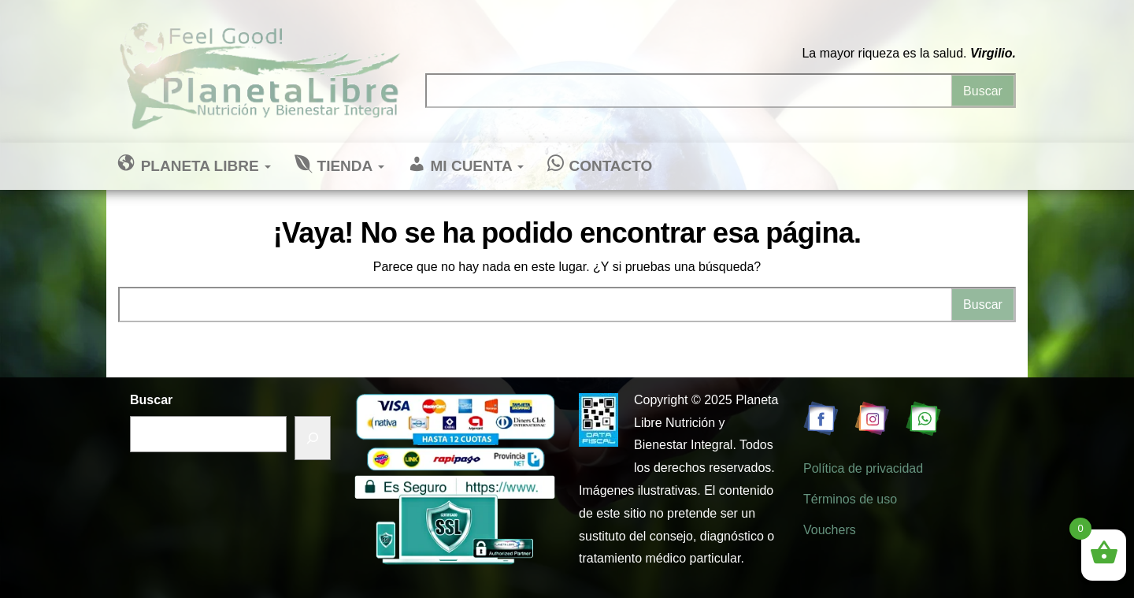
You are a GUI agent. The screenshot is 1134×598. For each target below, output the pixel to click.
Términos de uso (850, 499)
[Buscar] (313, 438)
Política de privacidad (863, 468)
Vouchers (829, 530)
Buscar (151, 400)
